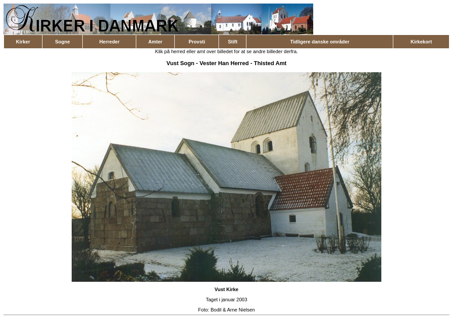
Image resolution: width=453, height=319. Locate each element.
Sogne (62, 41)
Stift (232, 41)
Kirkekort (421, 41)
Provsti (196, 41)
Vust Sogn (180, 63)
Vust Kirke (226, 289)
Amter (155, 41)
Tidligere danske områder (319, 41)
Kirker (23, 41)
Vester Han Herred (224, 63)
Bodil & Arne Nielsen (233, 309)
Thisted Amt (270, 63)
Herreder (109, 41)
